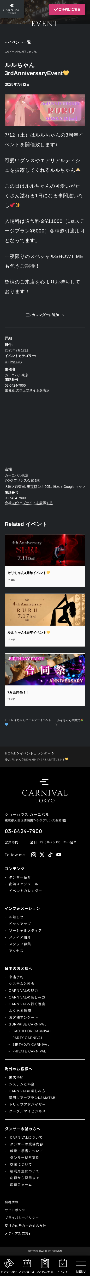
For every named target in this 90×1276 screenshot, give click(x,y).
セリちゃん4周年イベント (28, 573)
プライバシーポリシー (22, 1218)
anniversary (13, 362)
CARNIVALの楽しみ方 (27, 997)
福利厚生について (24, 1171)
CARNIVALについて (26, 1137)
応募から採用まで (24, 1178)
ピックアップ (20, 923)
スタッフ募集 (20, 944)
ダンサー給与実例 (24, 1157)
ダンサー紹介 (20, 877)
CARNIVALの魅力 (23, 990)
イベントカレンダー (25, 890)
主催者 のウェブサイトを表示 (27, 390)
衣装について (20, 1164)
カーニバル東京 (16, 375)
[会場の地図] (45, 430)
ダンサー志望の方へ (23, 1128)
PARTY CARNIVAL (27, 1037)
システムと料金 (22, 983)
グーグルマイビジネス (27, 1111)
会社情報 (11, 1202)
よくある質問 (20, 1010)
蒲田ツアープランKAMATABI (33, 1097)
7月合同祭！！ (18, 692)
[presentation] (45, 550)
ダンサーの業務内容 (26, 1144)
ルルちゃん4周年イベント (28, 633)
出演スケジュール (23, 884)
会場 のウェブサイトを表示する (29, 503)
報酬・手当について (26, 1151)
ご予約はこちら (67, 9)
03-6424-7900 (23, 831)
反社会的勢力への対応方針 (25, 1225)
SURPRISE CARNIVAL (27, 1024)
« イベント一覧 (18, 42)
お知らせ (16, 917)
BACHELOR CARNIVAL (32, 1031)
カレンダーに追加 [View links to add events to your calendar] (45, 315)
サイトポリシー (17, 1210)
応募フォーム (20, 1184)
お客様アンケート (23, 1017)
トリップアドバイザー (27, 1104)
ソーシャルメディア (25, 930)
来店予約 (16, 977)
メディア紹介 (20, 937)
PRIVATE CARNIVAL (29, 1051)
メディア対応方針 (18, 1233)
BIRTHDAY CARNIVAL (30, 1044)
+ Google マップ (73, 487)
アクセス (16, 950)
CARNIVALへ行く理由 (27, 1004)
